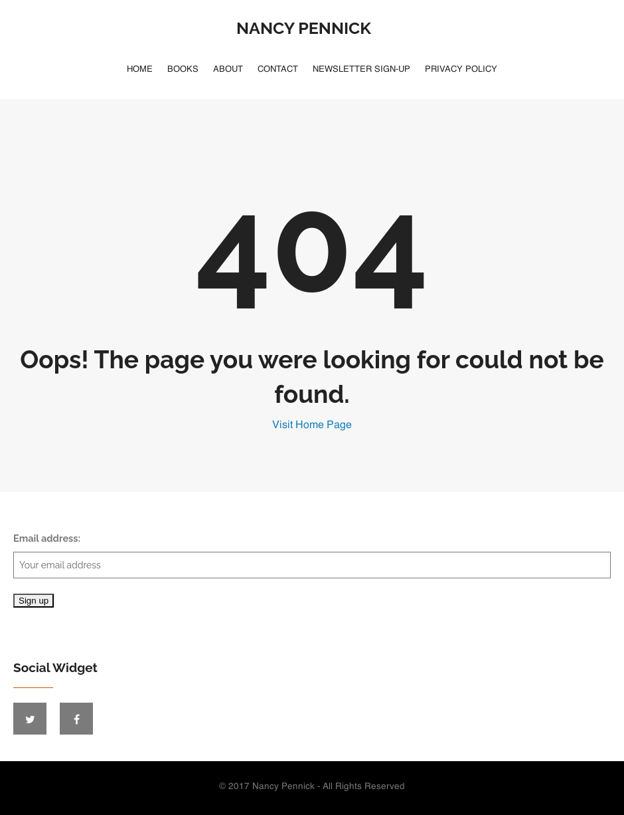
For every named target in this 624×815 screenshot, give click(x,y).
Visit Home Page (312, 425)
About (228, 69)
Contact (278, 69)
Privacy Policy (461, 69)
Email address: (312, 555)
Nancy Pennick (303, 28)
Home (140, 69)
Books (182, 69)
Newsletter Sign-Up (361, 69)
